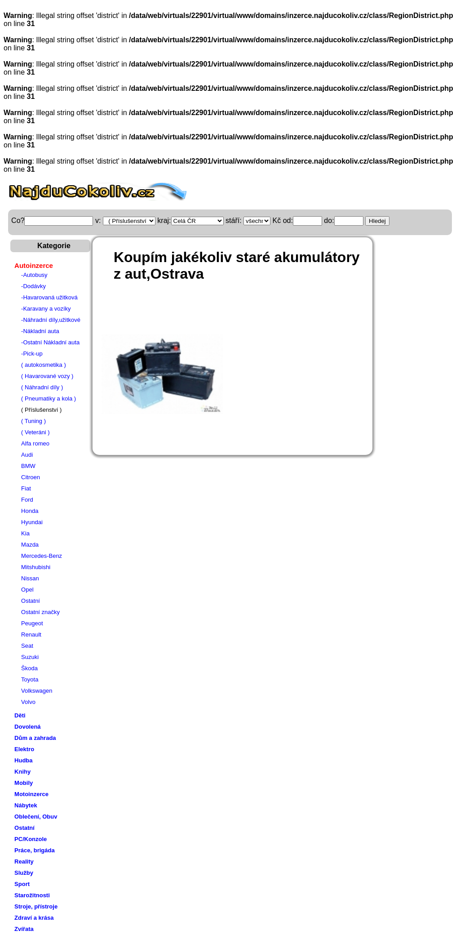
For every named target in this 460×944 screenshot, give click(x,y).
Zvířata (24, 929)
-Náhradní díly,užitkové (50, 319)
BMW (28, 466)
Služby (23, 872)
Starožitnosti (32, 895)
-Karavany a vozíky (46, 308)
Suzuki (30, 657)
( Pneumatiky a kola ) (48, 398)
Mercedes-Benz (41, 555)
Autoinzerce (33, 265)
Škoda (29, 668)
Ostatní (30, 600)
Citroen (30, 477)
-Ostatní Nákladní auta (50, 342)
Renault (31, 634)
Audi (27, 454)
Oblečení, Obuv (35, 816)
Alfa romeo (35, 443)
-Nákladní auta (40, 331)
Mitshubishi (35, 567)
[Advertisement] (262, 312)
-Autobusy (34, 275)
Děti (20, 715)
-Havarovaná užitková (49, 297)
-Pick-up (32, 353)
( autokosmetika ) (43, 364)
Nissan (30, 578)
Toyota (29, 679)
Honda (29, 511)
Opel (27, 589)
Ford (27, 499)
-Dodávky (33, 286)
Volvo (28, 702)
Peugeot (32, 623)
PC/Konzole (30, 839)
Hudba (23, 760)
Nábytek (25, 805)
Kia (25, 533)
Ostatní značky (40, 612)
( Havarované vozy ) (47, 376)
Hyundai (32, 522)
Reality (24, 861)
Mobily (23, 782)
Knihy (22, 771)
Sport (22, 884)
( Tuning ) (33, 421)
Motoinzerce (31, 794)
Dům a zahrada (35, 738)
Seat (27, 645)
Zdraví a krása (33, 917)
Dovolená (27, 726)
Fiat (26, 488)
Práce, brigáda (34, 850)
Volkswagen (36, 690)
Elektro (24, 749)
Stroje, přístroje (36, 906)
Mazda (30, 544)
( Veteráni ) (35, 432)
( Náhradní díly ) (42, 387)
